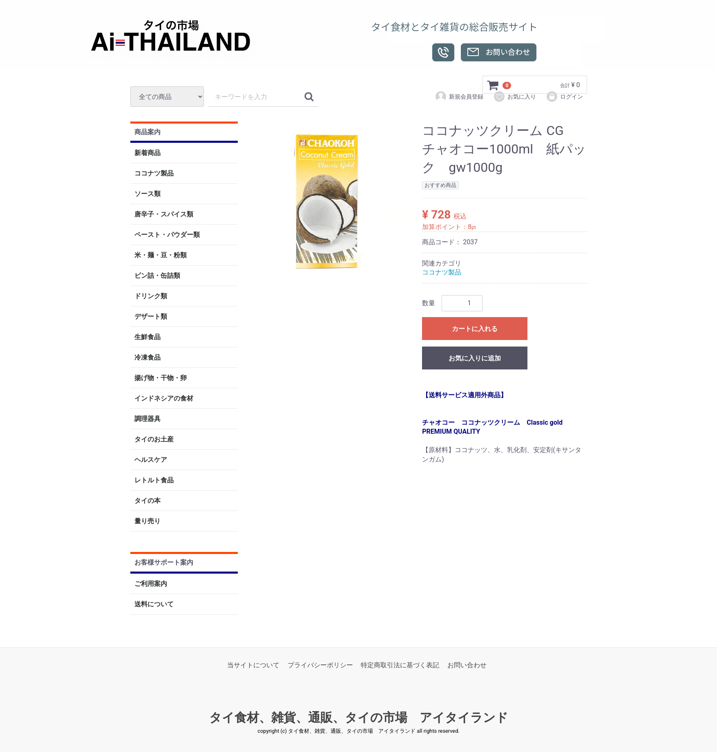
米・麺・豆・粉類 (160, 255)
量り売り (147, 521)
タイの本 (147, 501)
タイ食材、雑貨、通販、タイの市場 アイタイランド (358, 718)
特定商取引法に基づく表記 (400, 665)
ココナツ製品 (154, 174)
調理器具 (147, 419)
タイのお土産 (154, 440)
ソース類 (147, 194)
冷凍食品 (147, 358)
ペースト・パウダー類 (167, 235)
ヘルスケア (150, 460)
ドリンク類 (150, 296)
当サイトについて (253, 665)
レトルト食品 (154, 480)
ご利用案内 (150, 584)
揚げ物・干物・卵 (160, 378)
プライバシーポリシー (320, 665)
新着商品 (147, 153)
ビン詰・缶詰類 (157, 276)
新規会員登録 (459, 96)
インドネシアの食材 (163, 399)
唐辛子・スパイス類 (163, 214)
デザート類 (150, 317)
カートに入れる (475, 329)
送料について (154, 604)
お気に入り (514, 96)
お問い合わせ (467, 665)
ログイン (564, 96)
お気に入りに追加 (475, 358)
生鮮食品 (147, 337)
